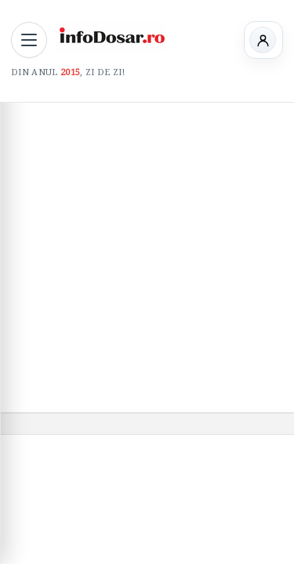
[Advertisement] (147, 257)
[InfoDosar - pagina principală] (111, 37)
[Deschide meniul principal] (29, 40)
